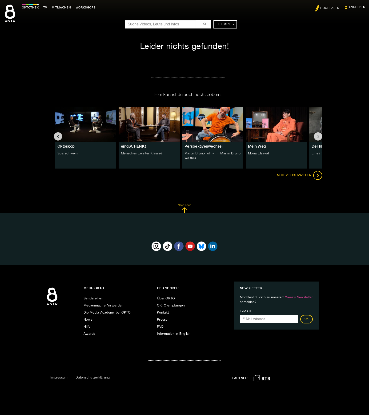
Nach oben (184, 208)
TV (46, 7)
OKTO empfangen (171, 305)
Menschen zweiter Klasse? (142, 153)
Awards (89, 333)
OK (307, 319)
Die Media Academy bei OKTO (107, 312)
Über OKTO (166, 298)
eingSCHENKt (133, 146)
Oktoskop (66, 146)
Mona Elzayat (258, 153)
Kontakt (163, 312)
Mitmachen (62, 7)
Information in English (174, 333)
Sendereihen (93, 298)
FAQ (160, 326)
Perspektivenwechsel (203, 146)
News (88, 319)
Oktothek (30, 7)
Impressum (59, 377)
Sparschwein (67, 153)
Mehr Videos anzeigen (299, 175)
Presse (162, 319)
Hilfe (87, 326)
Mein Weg (257, 146)
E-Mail (246, 311)
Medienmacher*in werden (104, 305)
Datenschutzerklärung (93, 377)
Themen (226, 24)
